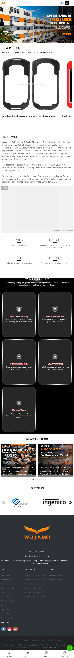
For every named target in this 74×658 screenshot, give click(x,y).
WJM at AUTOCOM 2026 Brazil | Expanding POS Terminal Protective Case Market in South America (54, 467)
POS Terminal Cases (33, 592)
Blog (50, 640)
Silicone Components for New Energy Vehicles (17, 467)
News (43, 640)
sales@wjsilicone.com (39, 556)
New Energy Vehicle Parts (35, 584)
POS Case (21, 148)
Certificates (5, 575)
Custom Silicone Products (35, 575)
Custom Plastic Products (34, 588)
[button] (2, 24)
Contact (57, 640)
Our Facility (5, 614)
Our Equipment (7, 618)
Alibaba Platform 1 (56, 580)
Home (15, 640)
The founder (6, 592)
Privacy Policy (31, 648)
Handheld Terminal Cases (35, 580)
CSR (2, 605)
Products (24, 640)
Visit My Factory (66, 230)
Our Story (5, 597)
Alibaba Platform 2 (56, 575)
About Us (34, 640)
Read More (54, 230)
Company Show (7, 580)
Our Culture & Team (8, 601)
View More (7, 119)
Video (3, 584)
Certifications (6, 609)
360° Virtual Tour (7, 588)
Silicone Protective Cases (35, 597)
